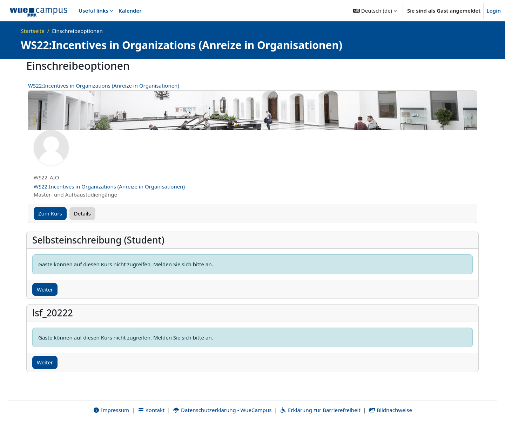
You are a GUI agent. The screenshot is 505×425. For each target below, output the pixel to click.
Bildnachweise (390, 409)
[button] (375, 10)
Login (493, 10)
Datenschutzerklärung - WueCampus (222, 409)
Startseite (33, 30)
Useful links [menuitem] (93, 10)
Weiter (45, 289)
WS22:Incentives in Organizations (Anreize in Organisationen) (103, 85)
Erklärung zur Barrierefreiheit (320, 409)
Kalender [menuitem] (130, 10)
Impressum (111, 409)
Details (82, 213)
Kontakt (151, 409)
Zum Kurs (50, 213)
